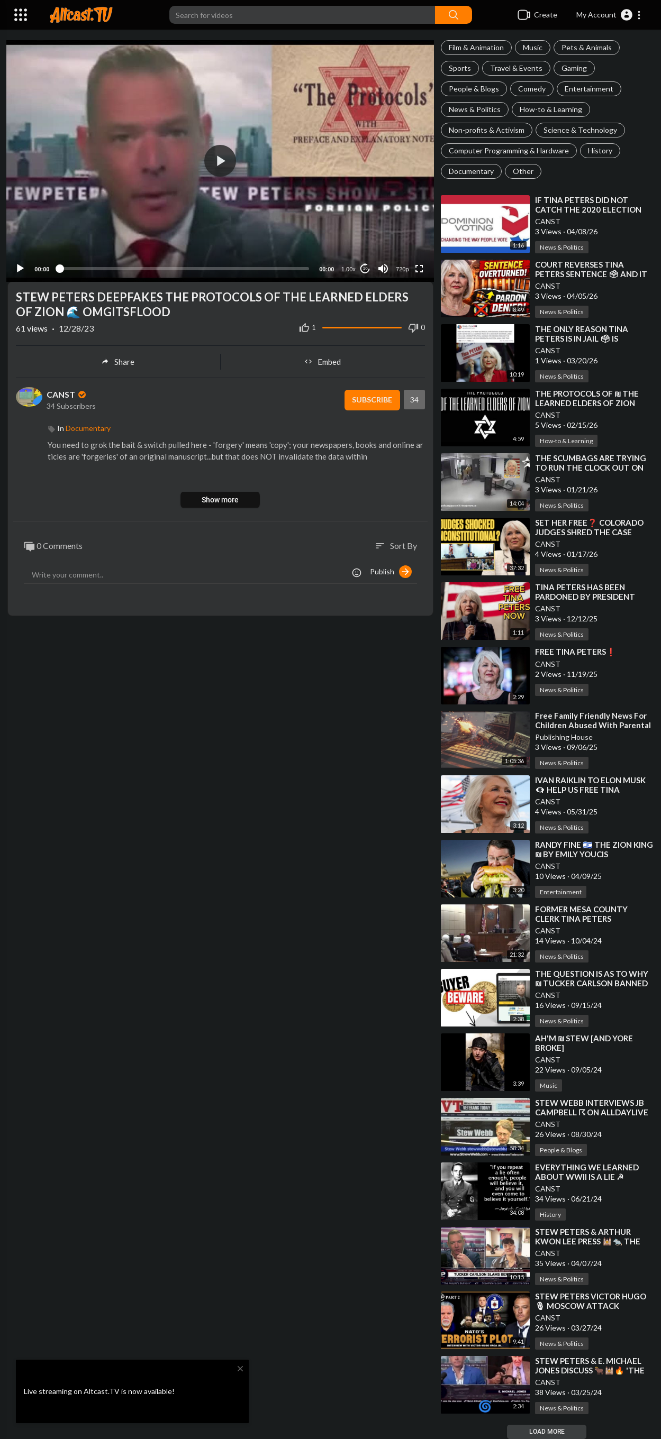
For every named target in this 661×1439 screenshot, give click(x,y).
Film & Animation (476, 47)
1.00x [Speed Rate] (347, 266)
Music (532, 47)
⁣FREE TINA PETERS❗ (575, 651)
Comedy (532, 88)
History (600, 150)
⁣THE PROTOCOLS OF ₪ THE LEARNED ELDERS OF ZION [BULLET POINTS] (587, 403)
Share (117, 359)
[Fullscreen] (418, 265)
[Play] (21, 265)
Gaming (574, 67)
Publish (391, 569)
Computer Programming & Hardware (509, 150)
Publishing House (564, 736)
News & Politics (475, 109)
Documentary (471, 171)
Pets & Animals (587, 47)
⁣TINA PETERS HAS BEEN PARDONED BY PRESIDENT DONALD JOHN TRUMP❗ (585, 596)
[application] (220, 159)
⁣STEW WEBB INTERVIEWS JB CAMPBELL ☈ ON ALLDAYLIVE (591, 1107)
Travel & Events (516, 67)
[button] (609, 15)
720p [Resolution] (400, 266)
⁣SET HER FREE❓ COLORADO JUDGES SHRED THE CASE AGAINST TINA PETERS (589, 532)
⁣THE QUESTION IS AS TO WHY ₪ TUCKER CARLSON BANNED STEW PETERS (591, 983)
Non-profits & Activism (486, 129)
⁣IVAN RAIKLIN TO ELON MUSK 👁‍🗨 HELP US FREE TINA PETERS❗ (590, 789)
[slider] (184, 266)
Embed (322, 359)
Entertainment (589, 88)
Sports (460, 67)
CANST (547, 221)
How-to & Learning (551, 109)
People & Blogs (474, 88)
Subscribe (371, 397)
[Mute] (382, 265)
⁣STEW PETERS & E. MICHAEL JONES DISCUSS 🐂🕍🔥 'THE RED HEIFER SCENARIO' (590, 1370)
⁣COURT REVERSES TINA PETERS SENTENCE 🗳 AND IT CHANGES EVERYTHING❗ (591, 274)
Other (523, 171)
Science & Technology (580, 129)
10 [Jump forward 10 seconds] (363, 265)
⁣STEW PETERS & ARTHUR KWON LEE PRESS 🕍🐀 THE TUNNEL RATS (587, 1241)
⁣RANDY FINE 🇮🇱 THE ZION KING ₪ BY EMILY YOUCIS (594, 849)
